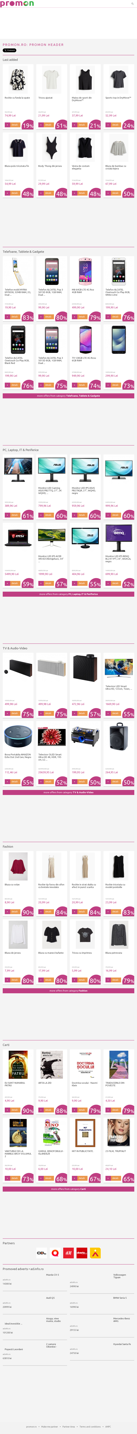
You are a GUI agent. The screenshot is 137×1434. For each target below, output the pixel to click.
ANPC (108, 1426)
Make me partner (49, 1426)
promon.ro (31, 1426)
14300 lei (7, 1284)
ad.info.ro (37, 1269)
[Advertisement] (68, 222)
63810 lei (7, 1358)
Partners (9, 1243)
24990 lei (74, 1286)
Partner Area (69, 1426)
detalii (15, 125)
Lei (11, 112)
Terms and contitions (90, 1426)
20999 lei (7, 1307)
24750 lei (74, 1353)
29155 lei (74, 1330)
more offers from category (68, 395)
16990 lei (74, 1307)
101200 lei (8, 1332)
